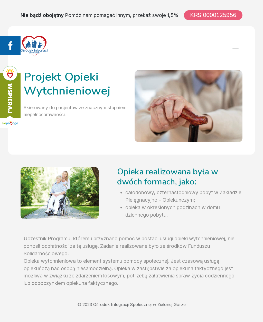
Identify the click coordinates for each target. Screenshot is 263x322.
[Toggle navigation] (235, 46)
